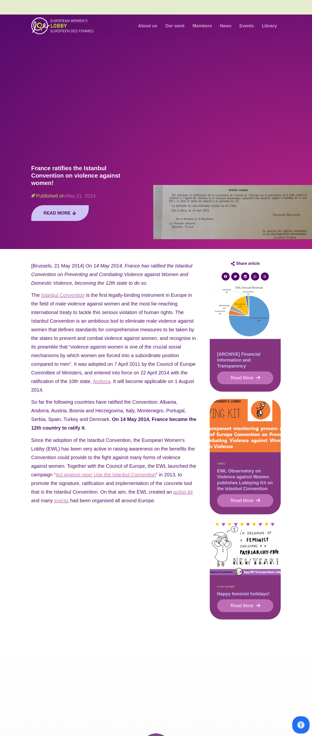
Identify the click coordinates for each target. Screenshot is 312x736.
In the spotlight (226, 587)
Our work (175, 25)
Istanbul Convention (63, 295)
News (225, 25)
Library (269, 25)
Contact (198, 7)
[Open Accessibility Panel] (301, 725)
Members (202, 25)
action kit (183, 492)
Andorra (101, 381)
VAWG (221, 464)
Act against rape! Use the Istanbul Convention (106, 474)
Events (246, 25)
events (61, 500)
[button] (226, 276)
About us (147, 25)
